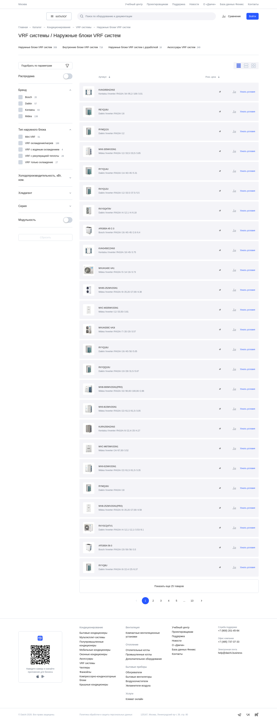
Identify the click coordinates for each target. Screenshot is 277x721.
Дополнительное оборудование (144, 658)
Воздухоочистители (137, 681)
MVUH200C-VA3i (107, 327)
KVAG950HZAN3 (107, 90)
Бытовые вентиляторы (139, 676)
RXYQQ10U (104, 367)
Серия (45, 206)
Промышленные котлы (139, 654)
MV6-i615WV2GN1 (108, 407)
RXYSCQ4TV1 (106, 526)
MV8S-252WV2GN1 (108, 288)
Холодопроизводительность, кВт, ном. (45, 177)
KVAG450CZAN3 (107, 248)
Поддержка (178, 4)
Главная (23, 27)
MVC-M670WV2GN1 (108, 446)
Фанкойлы (85, 672)
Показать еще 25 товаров (169, 586)
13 (192, 600)
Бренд (45, 90)
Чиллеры (84, 667)
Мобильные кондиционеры (94, 649)
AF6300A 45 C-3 (106, 228)
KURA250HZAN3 (107, 427)
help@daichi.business (230, 652)
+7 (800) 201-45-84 (228, 630)
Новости (194, 4)
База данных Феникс (232, 4)
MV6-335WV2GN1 (107, 149)
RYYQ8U (103, 565)
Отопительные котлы (138, 650)
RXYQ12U (103, 189)
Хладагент (45, 193)
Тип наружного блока (45, 130)
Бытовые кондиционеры (93, 632)
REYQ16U (103, 109)
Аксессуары (86, 658)
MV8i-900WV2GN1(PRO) (111, 387)
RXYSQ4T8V (105, 209)
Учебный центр (134, 4)
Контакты (253, 4)
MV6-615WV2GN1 (107, 466)
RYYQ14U (103, 169)
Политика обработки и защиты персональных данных (105, 714)
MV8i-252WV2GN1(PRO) (111, 506)
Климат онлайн (134, 699)
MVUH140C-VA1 (106, 268)
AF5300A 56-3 (105, 545)
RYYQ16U (103, 347)
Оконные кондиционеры (93, 654)
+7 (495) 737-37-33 (228, 641)
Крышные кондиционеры (93, 684)
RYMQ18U (104, 486)
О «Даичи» (209, 4)
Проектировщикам (157, 4)
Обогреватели (134, 672)
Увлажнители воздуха (138, 685)
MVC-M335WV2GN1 (108, 308)
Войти (252, 16)
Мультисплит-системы (92, 637)
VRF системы (87, 663)
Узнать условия (247, 92)
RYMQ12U (104, 129)
